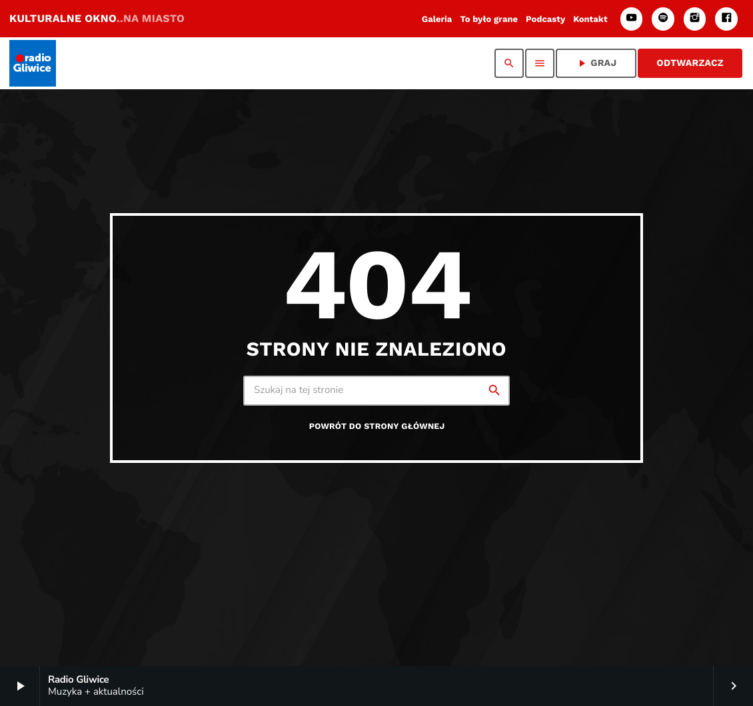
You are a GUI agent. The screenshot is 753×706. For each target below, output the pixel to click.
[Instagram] (695, 19)
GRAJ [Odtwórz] (596, 63)
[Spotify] (663, 19)
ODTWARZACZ (690, 63)
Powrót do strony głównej (377, 427)
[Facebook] (726, 19)
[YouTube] (631, 19)
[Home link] (32, 63)
